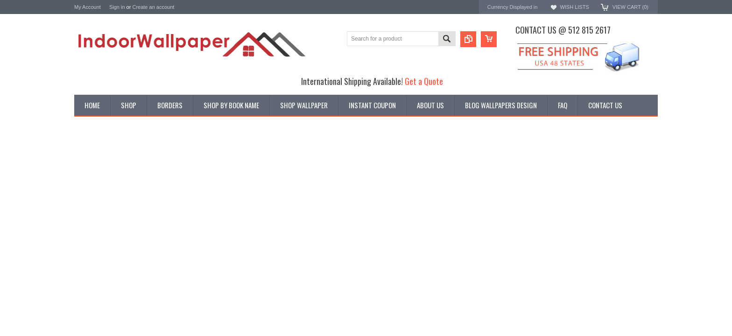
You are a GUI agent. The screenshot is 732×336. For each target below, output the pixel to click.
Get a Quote (424, 81)
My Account (87, 7)
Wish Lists (574, 7)
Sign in (117, 7)
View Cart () (630, 7)
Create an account (153, 7)
